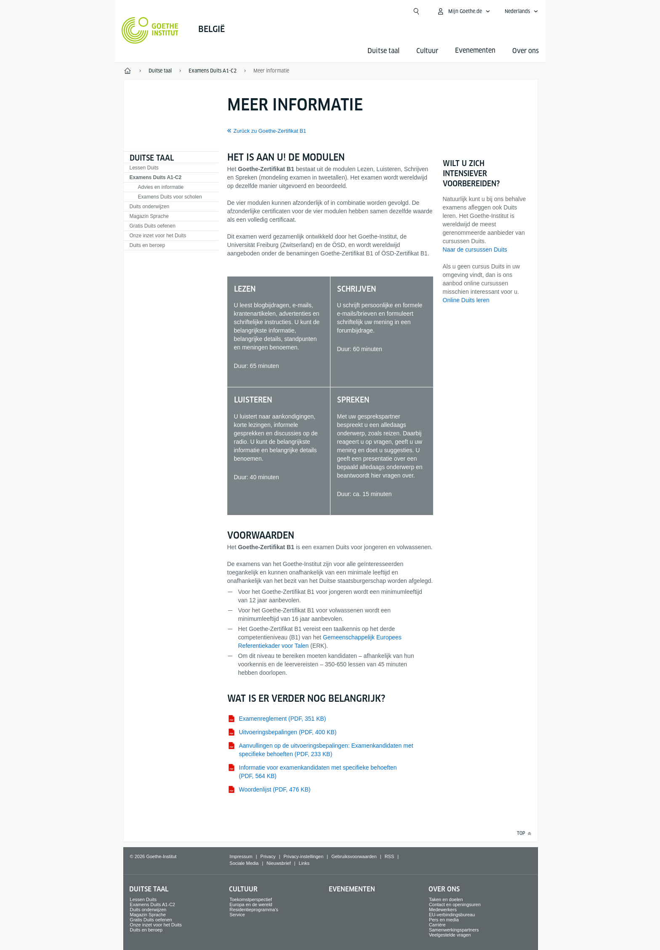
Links (304, 863)
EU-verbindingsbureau (452, 914)
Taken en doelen (446, 899)
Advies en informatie (161, 187)
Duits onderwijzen (150, 206)
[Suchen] (416, 11)
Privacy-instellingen (304, 856)
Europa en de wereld (250, 904)
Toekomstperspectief (250, 899)
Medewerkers (443, 909)
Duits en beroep (147, 245)
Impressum (240, 856)
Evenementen (352, 889)
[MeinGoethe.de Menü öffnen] (463, 11)
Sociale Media (243, 863)
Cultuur (427, 50)
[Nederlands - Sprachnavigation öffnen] (521, 11)
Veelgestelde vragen (450, 934)
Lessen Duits (144, 168)
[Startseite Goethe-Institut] (150, 30)
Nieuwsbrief (278, 863)
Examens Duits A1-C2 (156, 177)
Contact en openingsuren (455, 904)
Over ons (525, 50)
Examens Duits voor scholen (170, 197)
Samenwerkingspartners (454, 929)
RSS (389, 856)
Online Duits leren (466, 300)
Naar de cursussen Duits (475, 249)
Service (237, 914)
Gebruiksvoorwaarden (354, 856)
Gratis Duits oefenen (153, 226)
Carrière (437, 924)
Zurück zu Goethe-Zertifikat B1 (270, 131)
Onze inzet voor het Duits (158, 236)
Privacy (268, 856)
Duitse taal (383, 50)
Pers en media (444, 919)
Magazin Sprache (149, 216)
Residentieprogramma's (253, 909)
